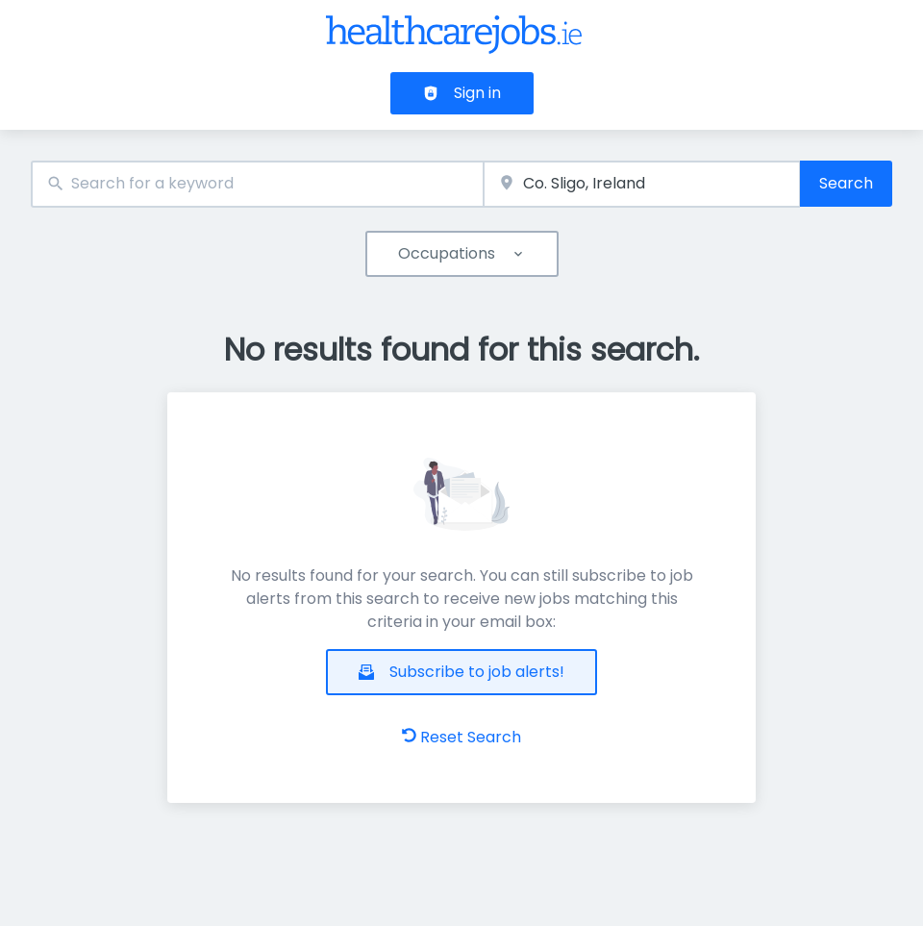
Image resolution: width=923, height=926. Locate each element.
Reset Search (461, 737)
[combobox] (257, 184)
